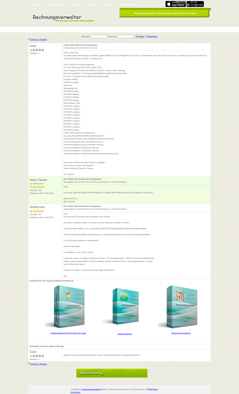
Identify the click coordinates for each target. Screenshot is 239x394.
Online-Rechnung (129, 4)
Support (107, 4)
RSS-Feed (152, 389)
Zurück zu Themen (37, 39)
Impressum (75, 392)
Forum (92, 4)
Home (36, 4)
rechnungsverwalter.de (92, 389)
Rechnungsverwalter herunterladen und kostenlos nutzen (165, 13)
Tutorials (75, 4)
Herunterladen (55, 4)
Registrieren (152, 36)
